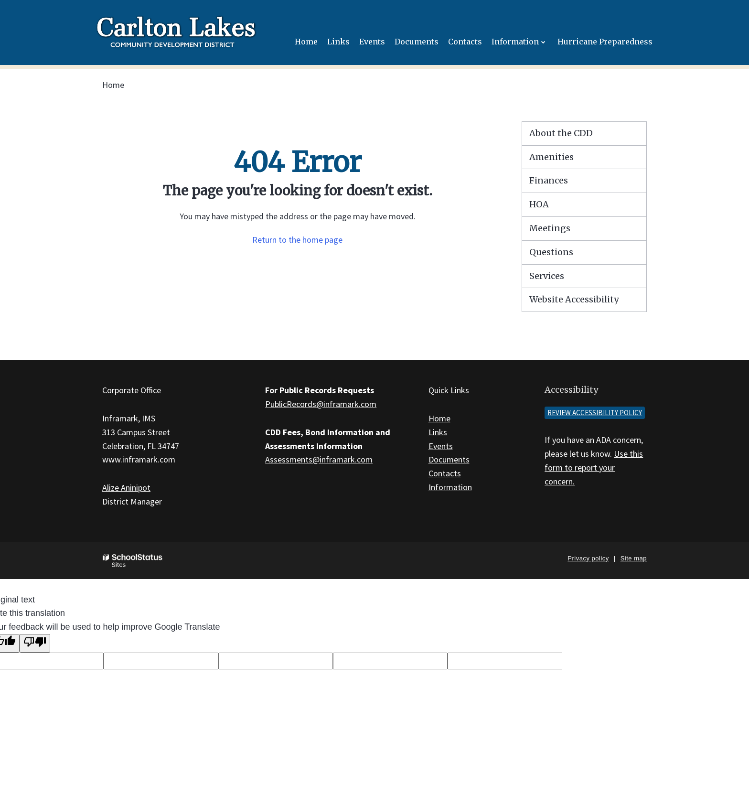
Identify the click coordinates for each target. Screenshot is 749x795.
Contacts (444, 473)
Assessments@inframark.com (319, 459)
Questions (551, 252)
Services (546, 275)
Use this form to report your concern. (594, 467)
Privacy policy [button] (588, 558)
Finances (548, 180)
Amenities (551, 156)
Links (437, 432)
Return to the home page (297, 239)
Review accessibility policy (594, 412)
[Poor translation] (35, 643)
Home (113, 84)
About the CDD (561, 133)
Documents (449, 459)
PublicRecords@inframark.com (320, 403)
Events (440, 445)
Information (450, 487)
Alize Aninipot (126, 487)
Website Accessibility (574, 299)
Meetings (549, 228)
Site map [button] (634, 558)
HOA (539, 204)
